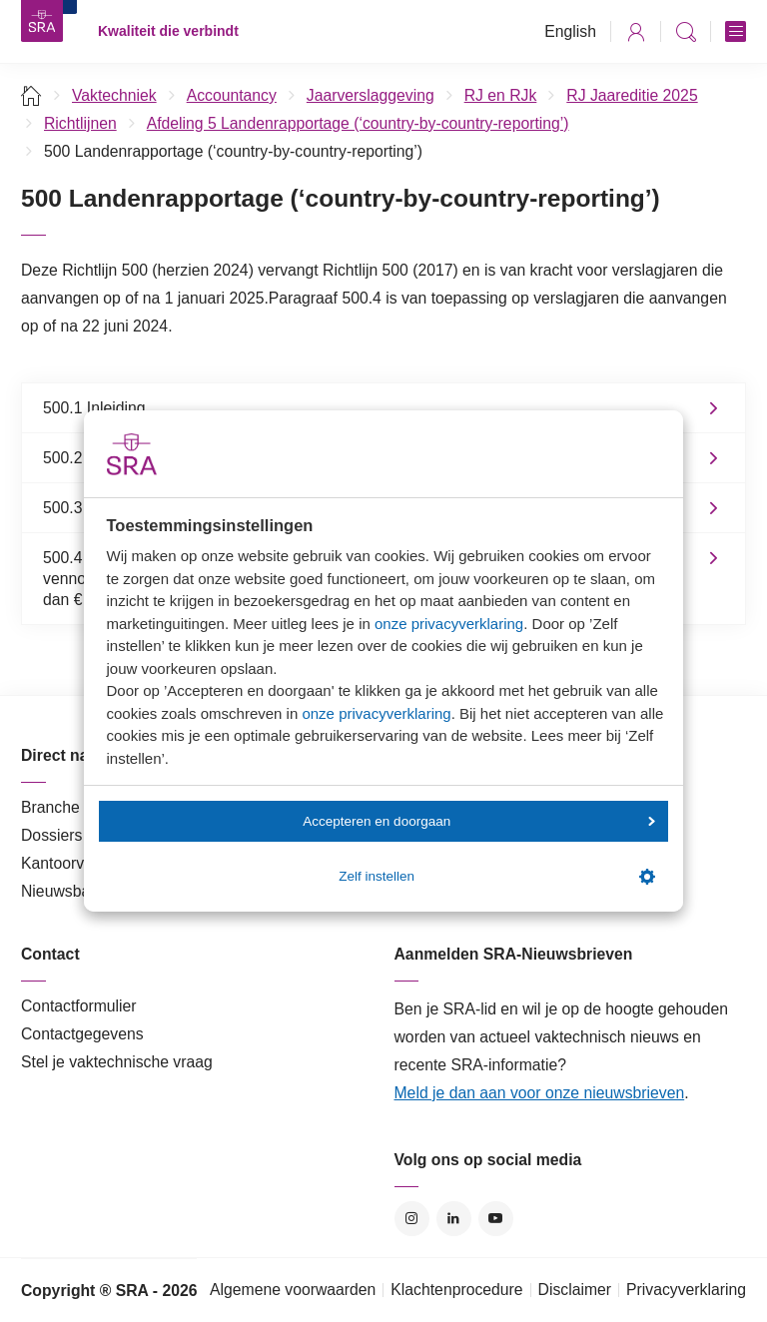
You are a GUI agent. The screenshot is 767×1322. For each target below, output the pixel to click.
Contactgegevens (82, 1033)
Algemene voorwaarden (293, 1289)
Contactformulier (79, 1005)
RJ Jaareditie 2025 (631, 95)
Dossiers (51, 835)
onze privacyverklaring (449, 623)
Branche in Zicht (78, 807)
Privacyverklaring (686, 1289)
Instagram (411, 1218)
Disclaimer (575, 1289)
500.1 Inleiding (94, 407)
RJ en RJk (500, 95)
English (570, 31)
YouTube (495, 1218)
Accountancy (232, 95)
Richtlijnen (80, 123)
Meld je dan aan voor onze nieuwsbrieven (539, 1092)
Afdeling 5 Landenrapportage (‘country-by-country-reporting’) (358, 123)
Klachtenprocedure (456, 1289)
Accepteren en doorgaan (478, 821)
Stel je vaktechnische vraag (117, 1061)
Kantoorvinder (70, 863)
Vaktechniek (114, 95)
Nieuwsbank (64, 891)
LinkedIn (453, 1218)
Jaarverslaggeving (370, 95)
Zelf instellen (496, 877)
